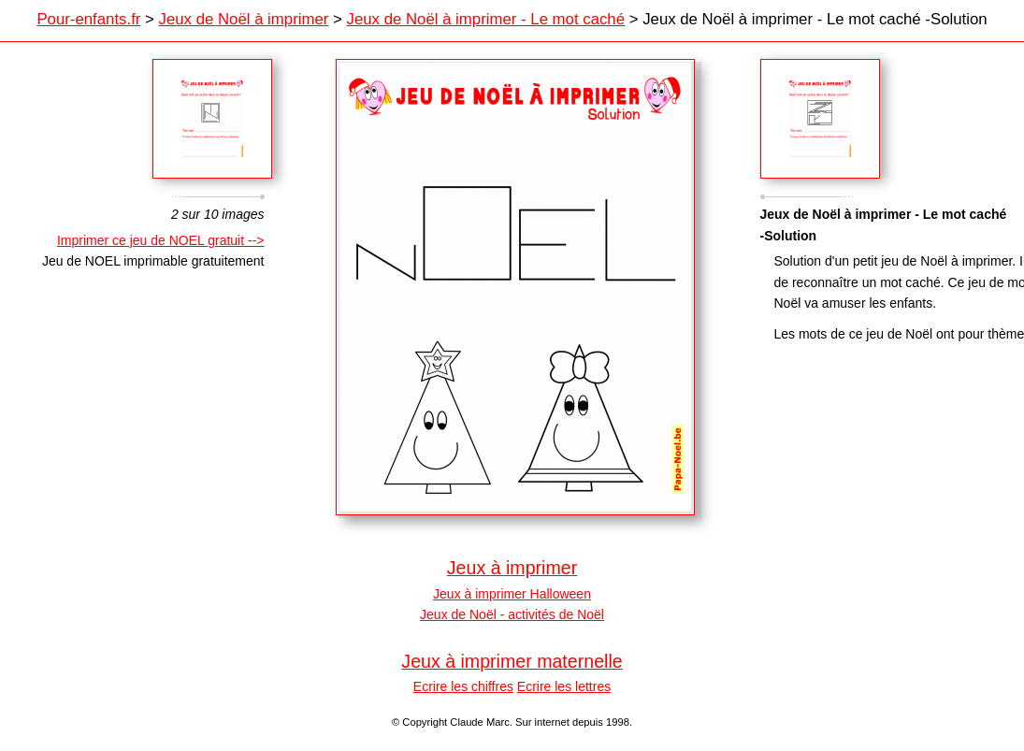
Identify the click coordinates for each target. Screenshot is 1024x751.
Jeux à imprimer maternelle (511, 661)
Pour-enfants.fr (88, 19)
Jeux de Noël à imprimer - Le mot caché (486, 19)
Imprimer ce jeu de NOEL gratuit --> (161, 240)
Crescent (212, 119)
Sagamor (820, 119)
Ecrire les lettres (564, 686)
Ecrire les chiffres (463, 686)
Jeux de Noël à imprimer (244, 19)
